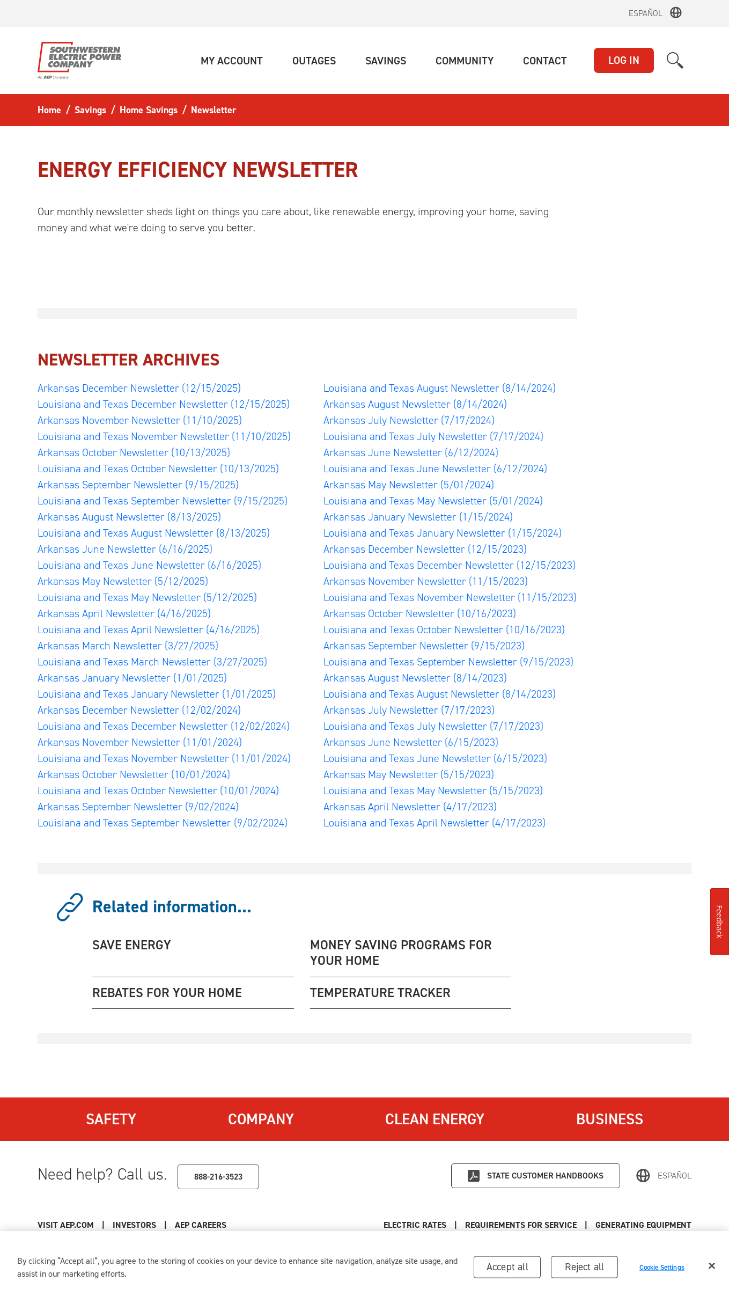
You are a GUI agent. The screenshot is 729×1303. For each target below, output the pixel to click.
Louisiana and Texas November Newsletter (164, 436)
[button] (232, 60)
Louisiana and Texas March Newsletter (152, 662)
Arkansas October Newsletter (134, 452)
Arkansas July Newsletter (409, 420)
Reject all (584, 1269)
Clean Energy (434, 1119)
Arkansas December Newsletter (139, 388)
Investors (134, 1225)
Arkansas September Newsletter (138, 485)
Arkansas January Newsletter (132, 678)
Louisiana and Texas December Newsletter (164, 404)
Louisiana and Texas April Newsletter (149, 629)
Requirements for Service (521, 1225)
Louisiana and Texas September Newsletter (163, 501)
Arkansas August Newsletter (129, 517)
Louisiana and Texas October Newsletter (158, 468)
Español (645, 13)
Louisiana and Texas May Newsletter (147, 597)
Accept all (507, 1269)
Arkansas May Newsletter (123, 581)
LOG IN (623, 60)
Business (609, 1119)
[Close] (712, 1268)
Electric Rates (415, 1225)
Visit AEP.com (66, 1225)
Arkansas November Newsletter (140, 420)
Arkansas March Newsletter (128, 646)
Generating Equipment (643, 1225)
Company (261, 1119)
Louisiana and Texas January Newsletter (157, 694)
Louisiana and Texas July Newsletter (433, 436)
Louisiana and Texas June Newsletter (149, 565)
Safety (111, 1119)
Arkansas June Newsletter (125, 549)
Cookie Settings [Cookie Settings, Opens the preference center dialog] (661, 1269)
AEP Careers (200, 1225)
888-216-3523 (218, 1176)
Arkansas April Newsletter (124, 613)
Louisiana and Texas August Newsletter (154, 533)
